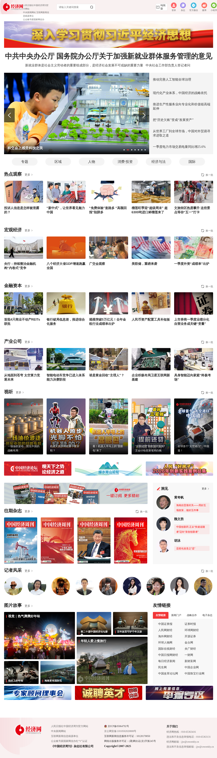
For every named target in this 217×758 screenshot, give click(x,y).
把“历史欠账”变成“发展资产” (173, 120)
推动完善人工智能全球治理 (172, 79)
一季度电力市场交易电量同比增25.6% (179, 147)
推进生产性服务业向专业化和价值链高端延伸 (181, 106)
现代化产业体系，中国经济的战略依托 (180, 93)
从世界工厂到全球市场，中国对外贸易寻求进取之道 (181, 133)
